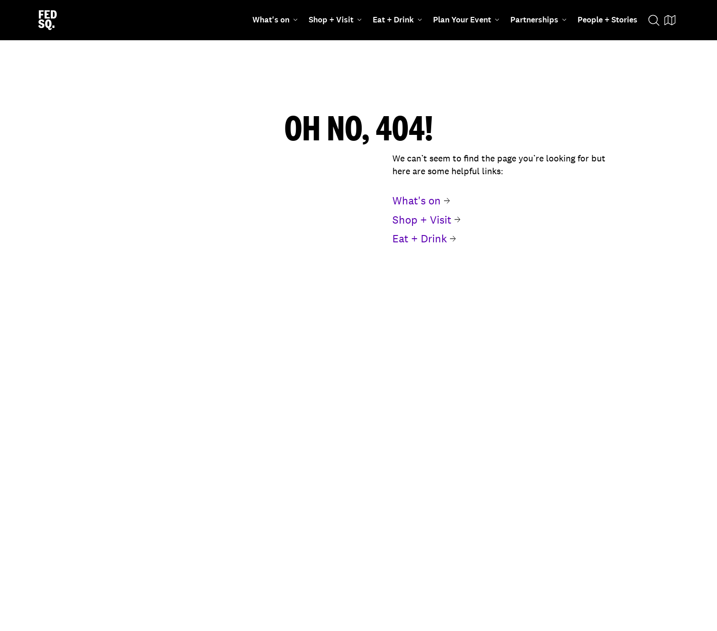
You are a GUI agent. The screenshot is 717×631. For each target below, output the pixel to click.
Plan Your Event (466, 19)
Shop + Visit (335, 19)
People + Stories (607, 19)
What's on (275, 19)
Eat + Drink (397, 19)
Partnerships (538, 19)
